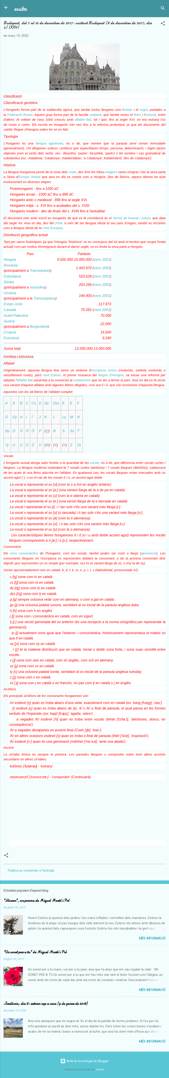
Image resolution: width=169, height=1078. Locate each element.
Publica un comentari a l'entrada (31, 870)
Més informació (152, 938)
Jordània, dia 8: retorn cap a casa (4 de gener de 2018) (45, 1003)
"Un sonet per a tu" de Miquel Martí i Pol (35, 952)
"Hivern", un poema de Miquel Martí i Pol (36, 900)
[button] (162, 24)
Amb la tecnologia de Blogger (84, 1061)
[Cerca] (162, 9)
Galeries (100, 1069)
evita (20, 8)
